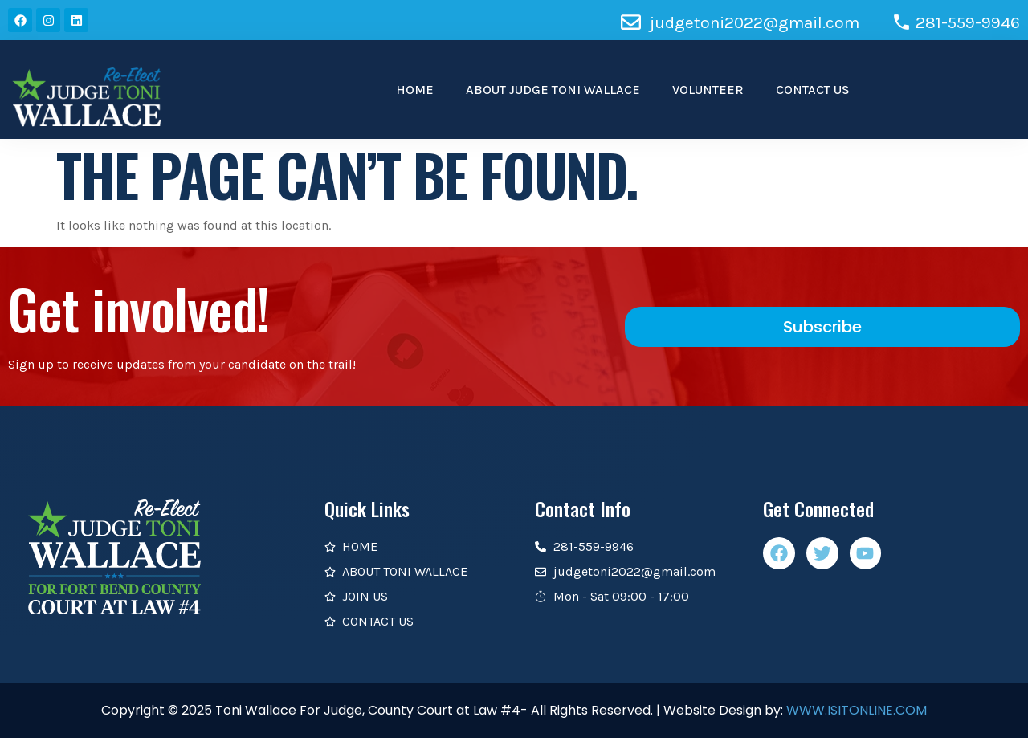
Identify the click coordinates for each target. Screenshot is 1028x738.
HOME (415, 89)
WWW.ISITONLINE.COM (856, 710)
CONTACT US (813, 89)
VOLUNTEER (708, 89)
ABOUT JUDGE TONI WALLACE (553, 89)
